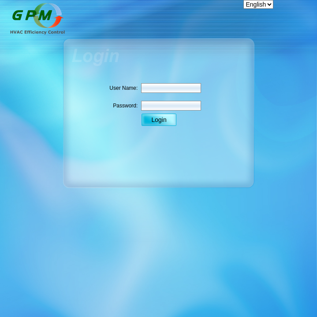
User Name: (123, 88)
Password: (125, 106)
